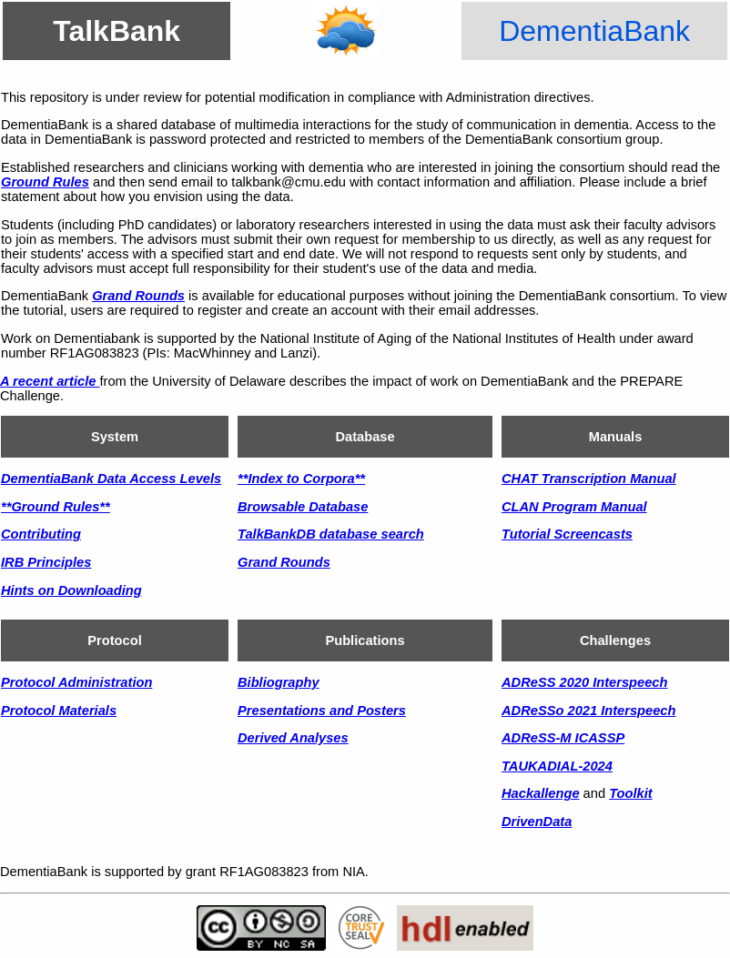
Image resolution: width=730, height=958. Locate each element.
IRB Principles (46, 562)
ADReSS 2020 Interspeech (584, 682)
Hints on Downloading (71, 590)
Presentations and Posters (322, 710)
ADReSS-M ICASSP (563, 738)
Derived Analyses (293, 738)
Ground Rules (45, 182)
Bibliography (278, 682)
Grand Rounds (138, 295)
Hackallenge (541, 793)
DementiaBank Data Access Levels (111, 478)
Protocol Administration (76, 682)
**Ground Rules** (55, 506)
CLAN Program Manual (574, 506)
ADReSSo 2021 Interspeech (588, 710)
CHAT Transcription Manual (589, 478)
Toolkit (631, 793)
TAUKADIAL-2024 (557, 766)
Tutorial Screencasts (567, 534)
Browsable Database (303, 506)
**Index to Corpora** (301, 478)
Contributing (41, 534)
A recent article (49, 381)
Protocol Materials (59, 710)
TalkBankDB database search (331, 534)
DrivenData (537, 821)
